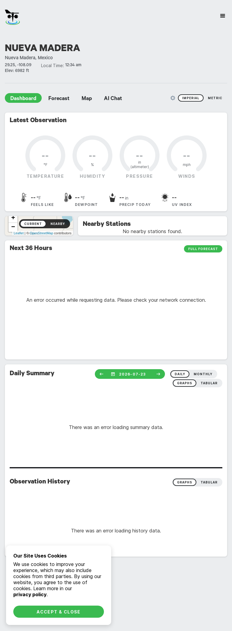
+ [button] (13, 218)
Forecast (58, 99)
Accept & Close (59, 611)
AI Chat (113, 99)
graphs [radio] (184, 383)
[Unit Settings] (172, 98)
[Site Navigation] (223, 16)
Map (87, 99)
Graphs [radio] (184, 482)
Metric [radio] (215, 98)
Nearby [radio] (57, 224)
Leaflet (19, 233)
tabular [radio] (209, 383)
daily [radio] (180, 374)
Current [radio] (33, 224)
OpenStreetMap (41, 233)
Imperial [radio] (190, 98)
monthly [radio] (203, 374)
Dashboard (23, 99)
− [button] (13, 227)
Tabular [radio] (209, 482)
